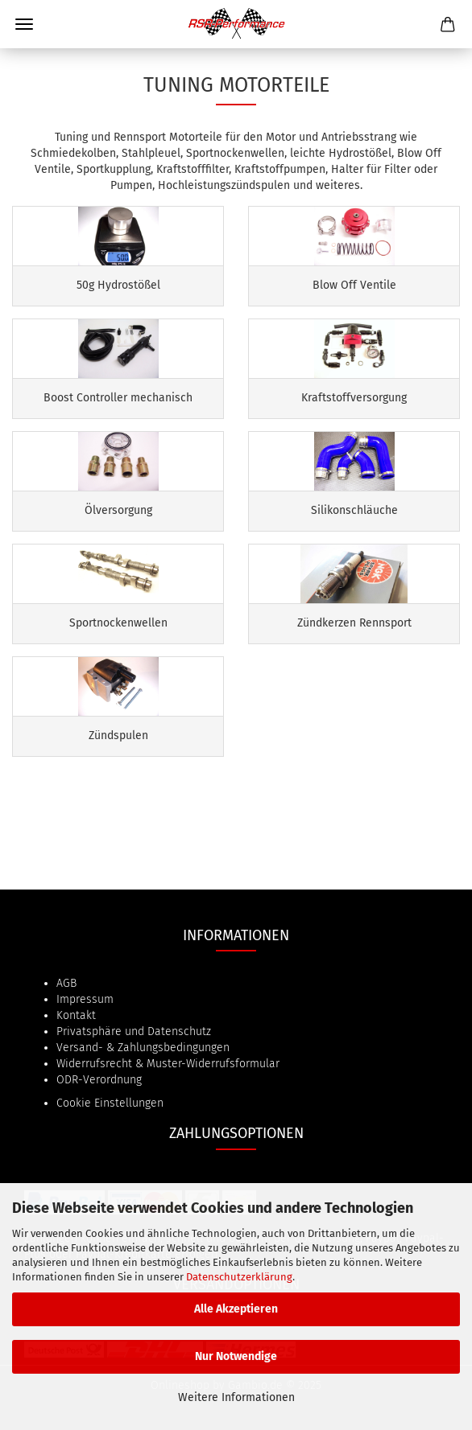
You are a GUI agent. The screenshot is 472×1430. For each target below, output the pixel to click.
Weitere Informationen (236, 1397)
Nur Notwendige (236, 1356)
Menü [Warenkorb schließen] (24, 24)
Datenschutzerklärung (239, 1277)
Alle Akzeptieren (236, 1309)
